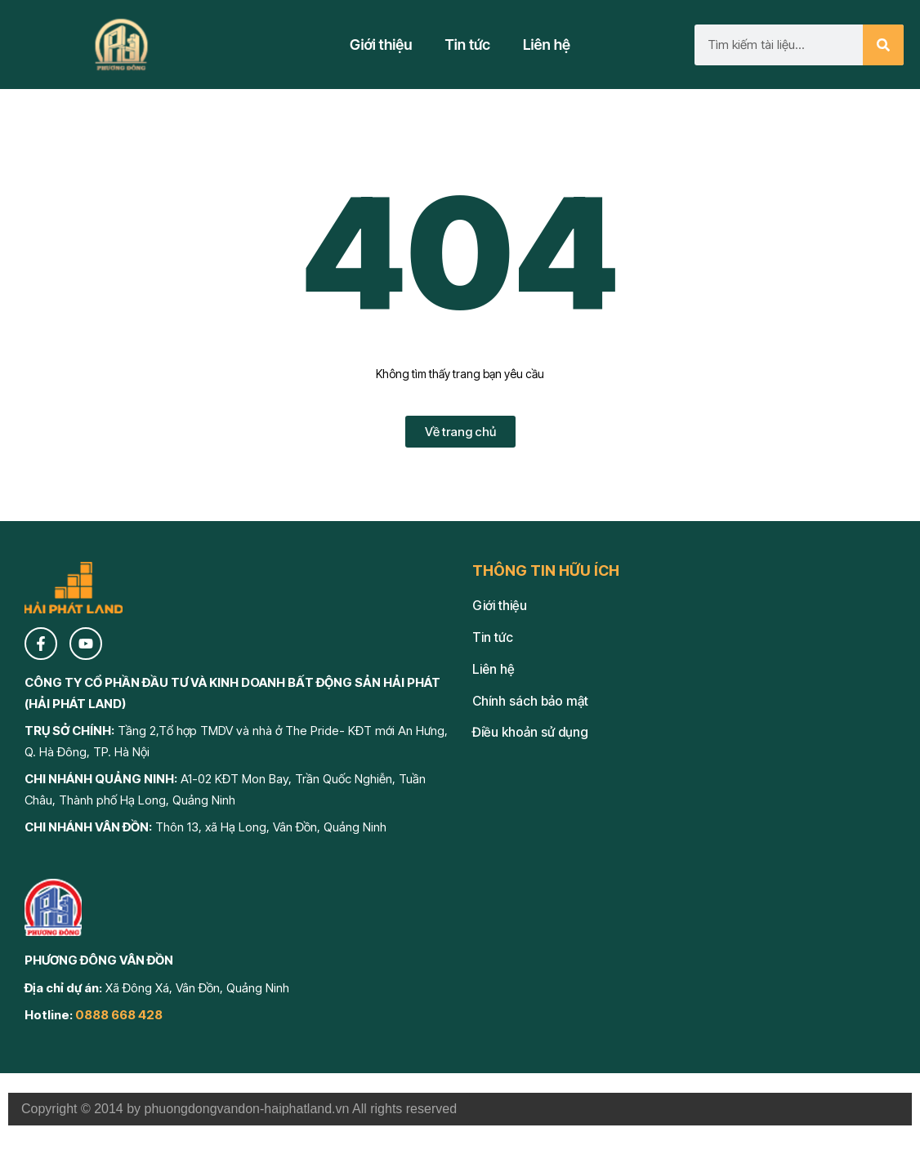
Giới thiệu (381, 44)
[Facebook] (41, 643)
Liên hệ (546, 44)
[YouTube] (85, 643)
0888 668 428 (119, 1015)
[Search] (883, 45)
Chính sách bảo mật (530, 701)
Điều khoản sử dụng (530, 732)
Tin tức (468, 44)
